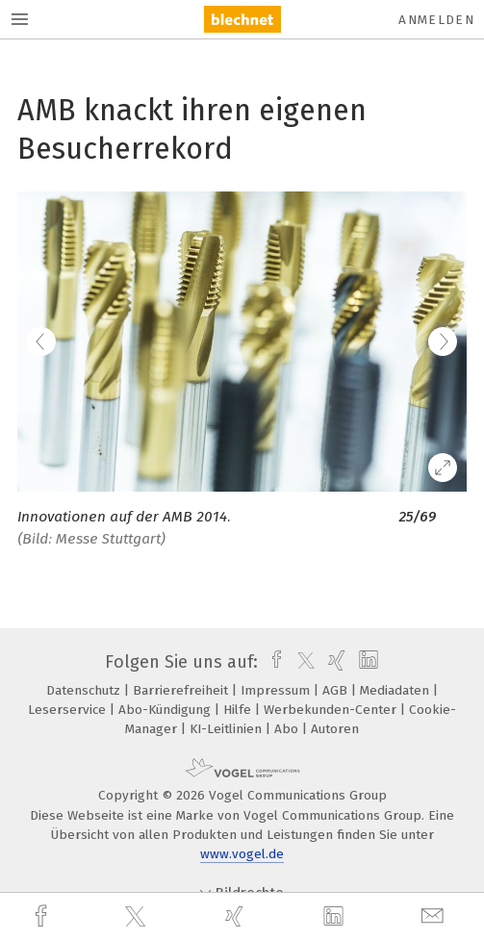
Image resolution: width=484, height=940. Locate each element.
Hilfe (239, 709)
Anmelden (436, 20)
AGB (336, 690)
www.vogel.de (242, 854)
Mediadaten (396, 690)
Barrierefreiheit (182, 690)
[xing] (236, 916)
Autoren (335, 729)
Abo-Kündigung (166, 709)
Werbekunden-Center (332, 709)
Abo (288, 729)
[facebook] (43, 916)
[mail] (434, 916)
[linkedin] (335, 916)
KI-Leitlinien (228, 729)
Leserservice (69, 709)
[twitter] (137, 916)
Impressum (277, 690)
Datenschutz (85, 690)
